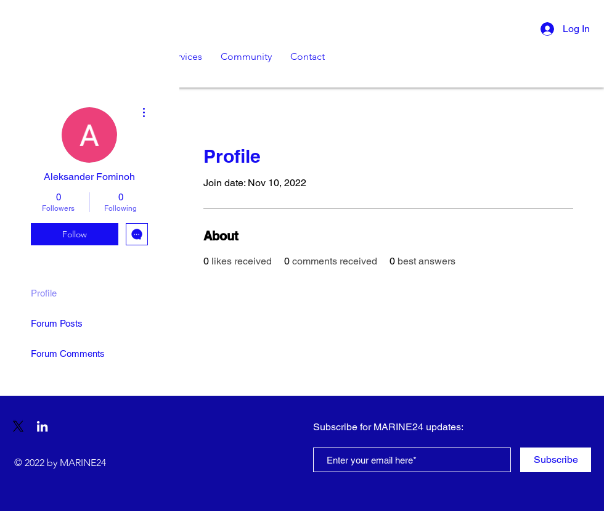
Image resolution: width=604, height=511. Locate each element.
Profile (44, 293)
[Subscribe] (555, 460)
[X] (18, 426)
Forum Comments (68, 353)
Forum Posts (57, 323)
